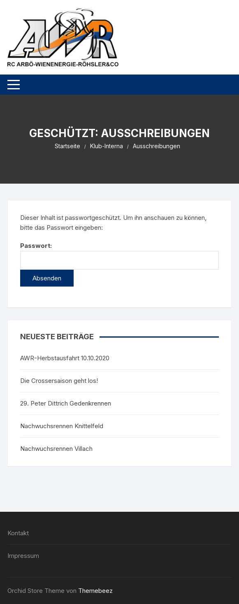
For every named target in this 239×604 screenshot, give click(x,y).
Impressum (23, 556)
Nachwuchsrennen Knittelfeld (61, 426)
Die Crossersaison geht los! (59, 381)
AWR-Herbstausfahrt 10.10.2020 (64, 358)
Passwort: (119, 256)
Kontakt (18, 533)
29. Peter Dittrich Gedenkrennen (65, 403)
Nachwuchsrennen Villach (56, 448)
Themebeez (95, 591)
